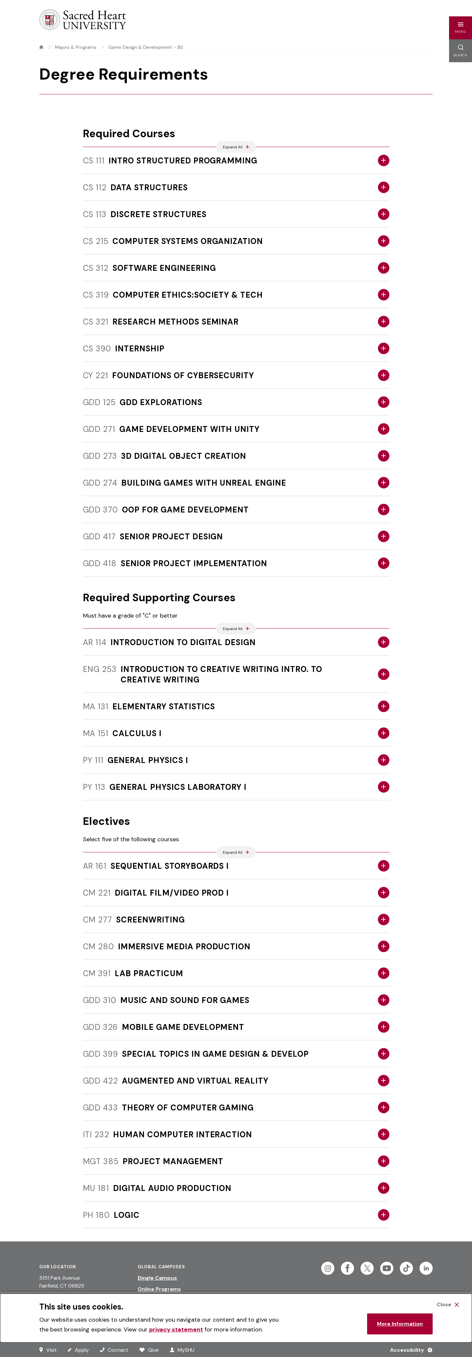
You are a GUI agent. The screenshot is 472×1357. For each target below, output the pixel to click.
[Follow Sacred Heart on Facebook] (347, 1268)
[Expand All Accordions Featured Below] (236, 147)
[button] (460, 27)
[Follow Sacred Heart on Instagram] (328, 1268)
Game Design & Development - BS (145, 47)
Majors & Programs (75, 47)
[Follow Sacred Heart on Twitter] (367, 1268)
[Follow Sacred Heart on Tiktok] (406, 1268)
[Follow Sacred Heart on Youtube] (387, 1268)
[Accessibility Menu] (408, 1350)
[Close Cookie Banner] (448, 1305)
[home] (41, 47)
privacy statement (176, 1329)
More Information (400, 1323)
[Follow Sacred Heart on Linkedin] (426, 1268)
